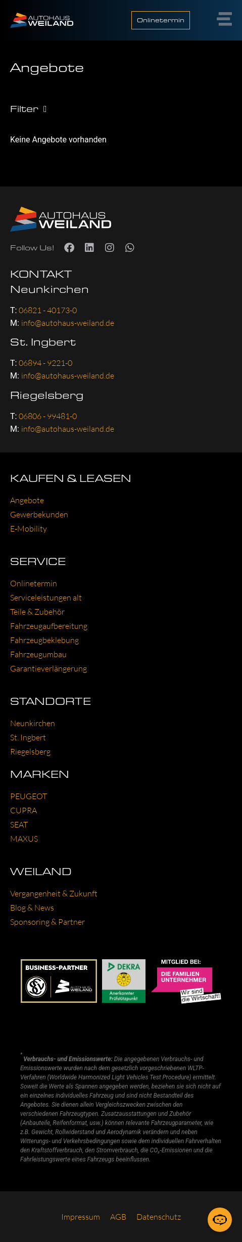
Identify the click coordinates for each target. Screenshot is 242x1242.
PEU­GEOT (28, 796)
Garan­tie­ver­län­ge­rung (48, 668)
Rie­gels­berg (30, 751)
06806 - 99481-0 (48, 416)
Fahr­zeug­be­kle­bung (44, 640)
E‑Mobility (28, 528)
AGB (118, 1217)
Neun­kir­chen (32, 723)
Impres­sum (80, 1217)
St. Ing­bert (28, 737)
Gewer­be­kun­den (39, 514)
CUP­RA (23, 810)
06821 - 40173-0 (48, 310)
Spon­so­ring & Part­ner (47, 922)
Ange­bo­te (27, 500)
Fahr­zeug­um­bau (38, 654)
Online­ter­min (33, 583)
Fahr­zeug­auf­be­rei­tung (48, 626)
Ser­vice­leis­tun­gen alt (46, 597)
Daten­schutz (158, 1217)
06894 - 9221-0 (45, 363)
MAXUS (24, 839)
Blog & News (32, 907)
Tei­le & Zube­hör (37, 612)
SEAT (19, 824)
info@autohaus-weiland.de (67, 323)
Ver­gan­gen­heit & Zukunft (54, 893)
